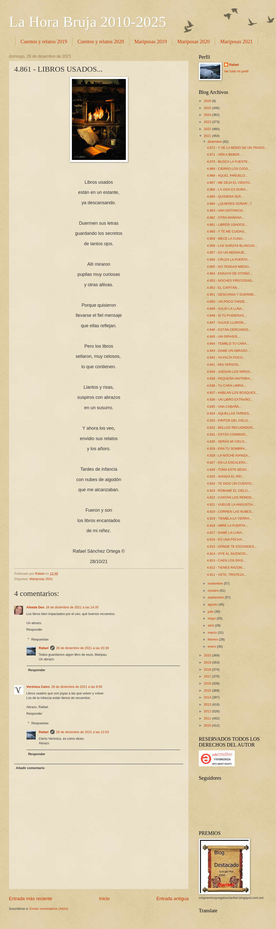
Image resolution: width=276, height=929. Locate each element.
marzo (213, 632)
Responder (34, 629)
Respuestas (40, 639)
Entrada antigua (172, 898)
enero (212, 646)
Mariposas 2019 (150, 41)
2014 (208, 697)
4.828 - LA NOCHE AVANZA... (228, 455)
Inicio (104, 898)
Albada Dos (35, 607)
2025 (208, 108)
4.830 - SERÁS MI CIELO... (227, 441)
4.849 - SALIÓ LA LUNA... (226, 309)
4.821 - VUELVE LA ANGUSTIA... (231, 504)
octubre (214, 590)
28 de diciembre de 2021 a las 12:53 (82, 732)
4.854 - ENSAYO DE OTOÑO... (229, 273)
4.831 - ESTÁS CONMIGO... (227, 434)
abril (211, 625)
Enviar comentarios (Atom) (49, 909)
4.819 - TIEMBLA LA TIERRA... (229, 518)
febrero (213, 639)
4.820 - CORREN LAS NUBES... (230, 511)
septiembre (216, 597)
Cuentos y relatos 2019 (44, 41)
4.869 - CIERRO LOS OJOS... (228, 169)
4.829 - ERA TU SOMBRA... (227, 448)
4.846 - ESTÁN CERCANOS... (229, 330)
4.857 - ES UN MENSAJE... (227, 252)
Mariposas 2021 (41, 579)
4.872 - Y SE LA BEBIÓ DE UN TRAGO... (237, 148)
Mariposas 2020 (193, 41)
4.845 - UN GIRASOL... (224, 336)
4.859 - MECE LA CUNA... (226, 238)
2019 (208, 662)
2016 (208, 683)
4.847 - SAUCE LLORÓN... (226, 322)
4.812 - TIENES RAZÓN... (226, 567)
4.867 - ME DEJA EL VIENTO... (229, 182)
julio (211, 611)
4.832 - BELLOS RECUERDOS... (231, 427)
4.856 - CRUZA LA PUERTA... (228, 259)
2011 (208, 718)
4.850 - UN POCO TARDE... (227, 301)
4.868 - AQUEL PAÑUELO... (227, 175)
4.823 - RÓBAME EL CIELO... (228, 490)
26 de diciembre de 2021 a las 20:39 (82, 648)
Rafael (44, 648)
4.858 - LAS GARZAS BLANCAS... (232, 245)
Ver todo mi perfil (236, 71)
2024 (208, 115)
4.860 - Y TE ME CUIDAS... (227, 231)
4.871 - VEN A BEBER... (224, 154)
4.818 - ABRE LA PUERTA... (227, 525)
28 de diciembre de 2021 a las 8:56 (76, 687)
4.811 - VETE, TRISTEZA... (227, 574)
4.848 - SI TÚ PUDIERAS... (226, 315)
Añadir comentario (30, 768)
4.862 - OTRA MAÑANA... (225, 217)
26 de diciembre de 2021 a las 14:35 (72, 607)
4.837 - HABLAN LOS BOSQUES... (232, 393)
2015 (208, 690)
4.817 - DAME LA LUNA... (225, 532)
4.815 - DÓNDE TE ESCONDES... (232, 546)
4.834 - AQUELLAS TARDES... (229, 413)
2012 (208, 711)
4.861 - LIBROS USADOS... (227, 224)
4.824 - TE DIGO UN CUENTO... (230, 483)
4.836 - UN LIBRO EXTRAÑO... (230, 399)
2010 (208, 725)
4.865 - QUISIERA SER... (225, 196)
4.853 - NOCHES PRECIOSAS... (230, 280)
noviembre (216, 583)
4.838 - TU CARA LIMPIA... (226, 385)
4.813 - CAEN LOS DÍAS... (226, 560)
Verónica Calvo (38, 687)
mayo (212, 618)
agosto (213, 604)
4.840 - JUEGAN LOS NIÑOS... (229, 372)
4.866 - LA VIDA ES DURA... (227, 189)
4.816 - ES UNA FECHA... (226, 539)
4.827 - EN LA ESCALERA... (227, 462)
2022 (208, 129)
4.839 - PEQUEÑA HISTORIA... (230, 378)
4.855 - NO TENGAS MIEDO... (229, 267)
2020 (208, 655)
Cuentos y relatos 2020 (100, 41)
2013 (208, 704)
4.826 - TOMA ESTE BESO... (228, 469)
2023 (208, 122)
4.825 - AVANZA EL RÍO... (225, 476)
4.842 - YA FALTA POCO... (226, 357)
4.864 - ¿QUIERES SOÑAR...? (229, 203)
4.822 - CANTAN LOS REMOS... (230, 497)
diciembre (215, 141)
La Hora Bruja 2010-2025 (87, 21)
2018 (208, 669)
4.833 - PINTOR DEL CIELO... (229, 420)
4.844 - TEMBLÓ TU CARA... (228, 343)
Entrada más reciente (30, 898)
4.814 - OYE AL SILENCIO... (227, 553)
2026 (208, 101)
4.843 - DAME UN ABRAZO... (228, 351)
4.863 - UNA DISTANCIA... (226, 210)
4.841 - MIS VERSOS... (224, 364)
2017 (208, 676)
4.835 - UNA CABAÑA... (224, 406)
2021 (208, 136)
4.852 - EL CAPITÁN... (223, 288)
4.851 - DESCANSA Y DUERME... (232, 294)
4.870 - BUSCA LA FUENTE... (228, 161)
